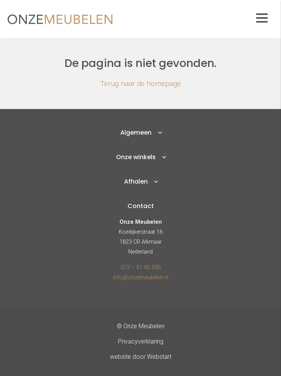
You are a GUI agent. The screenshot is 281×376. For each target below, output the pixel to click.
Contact (141, 206)
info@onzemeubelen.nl (140, 277)
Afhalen (136, 181)
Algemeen (136, 132)
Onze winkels (136, 157)
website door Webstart (140, 356)
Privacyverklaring (140, 341)
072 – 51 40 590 (141, 267)
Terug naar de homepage (140, 83)
